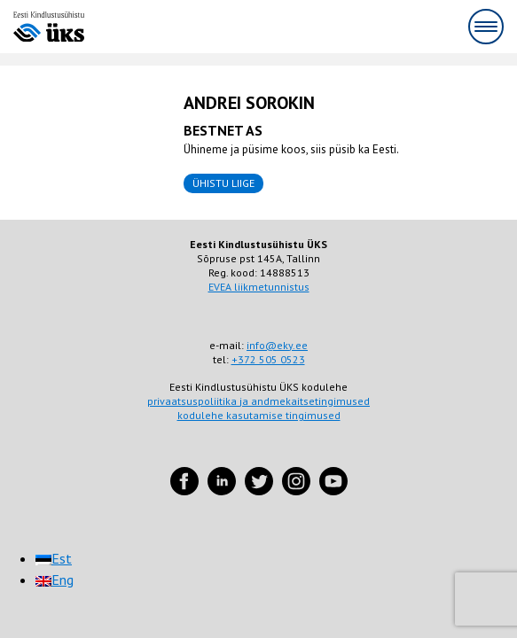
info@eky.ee (277, 345)
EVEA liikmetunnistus (258, 286)
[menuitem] (53, 558)
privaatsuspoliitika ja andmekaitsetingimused (258, 401)
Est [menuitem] (61, 558)
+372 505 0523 (268, 359)
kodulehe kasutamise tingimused (259, 415)
